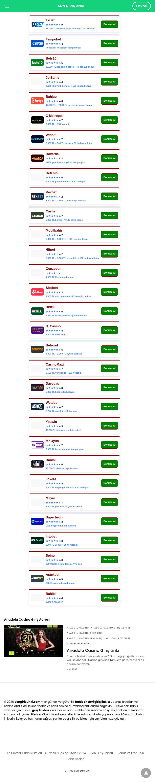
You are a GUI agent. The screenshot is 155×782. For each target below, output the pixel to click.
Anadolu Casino (78, 627)
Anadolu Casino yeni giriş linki (88, 638)
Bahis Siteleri (121, 638)
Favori (141, 5)
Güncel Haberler (78, 643)
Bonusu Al (110, 24)
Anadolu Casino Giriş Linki (85, 633)
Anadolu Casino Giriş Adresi (110, 627)
